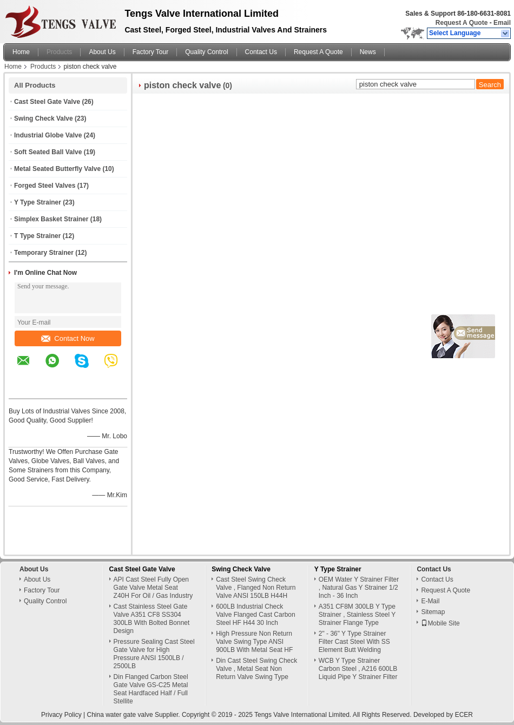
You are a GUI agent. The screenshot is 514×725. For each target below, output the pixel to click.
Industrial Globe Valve (48, 135)
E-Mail (430, 601)
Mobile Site (440, 623)
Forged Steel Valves (44, 185)
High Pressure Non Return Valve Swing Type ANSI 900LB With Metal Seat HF (254, 642)
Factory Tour (150, 52)
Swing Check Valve (43, 118)
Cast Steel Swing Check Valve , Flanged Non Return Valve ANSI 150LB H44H (255, 587)
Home (21, 52)
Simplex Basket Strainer (51, 219)
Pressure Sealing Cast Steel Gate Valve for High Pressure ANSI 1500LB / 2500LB (154, 654)
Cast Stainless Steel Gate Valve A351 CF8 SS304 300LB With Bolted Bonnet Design (152, 619)
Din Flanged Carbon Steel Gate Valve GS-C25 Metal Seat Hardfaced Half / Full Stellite (151, 689)
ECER (464, 715)
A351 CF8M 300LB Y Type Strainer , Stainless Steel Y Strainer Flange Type (357, 615)
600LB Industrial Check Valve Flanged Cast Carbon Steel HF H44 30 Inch (255, 615)
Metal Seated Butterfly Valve (57, 169)
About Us (102, 52)
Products (59, 52)
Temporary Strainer (44, 252)
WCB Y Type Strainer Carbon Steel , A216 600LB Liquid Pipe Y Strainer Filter (358, 669)
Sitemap (433, 612)
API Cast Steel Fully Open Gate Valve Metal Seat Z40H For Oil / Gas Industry (153, 587)
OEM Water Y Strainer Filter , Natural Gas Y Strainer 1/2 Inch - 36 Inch (359, 587)
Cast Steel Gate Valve (47, 102)
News (368, 52)
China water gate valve (120, 715)
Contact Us (261, 52)
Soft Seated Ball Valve (48, 152)
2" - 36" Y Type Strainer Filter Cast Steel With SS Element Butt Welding (354, 642)
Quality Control (206, 52)
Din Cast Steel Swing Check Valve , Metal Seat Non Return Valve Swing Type (256, 669)
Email (502, 23)
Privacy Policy (61, 715)
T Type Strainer (37, 236)
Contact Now (67, 338)
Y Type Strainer (37, 202)
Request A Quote (461, 23)
